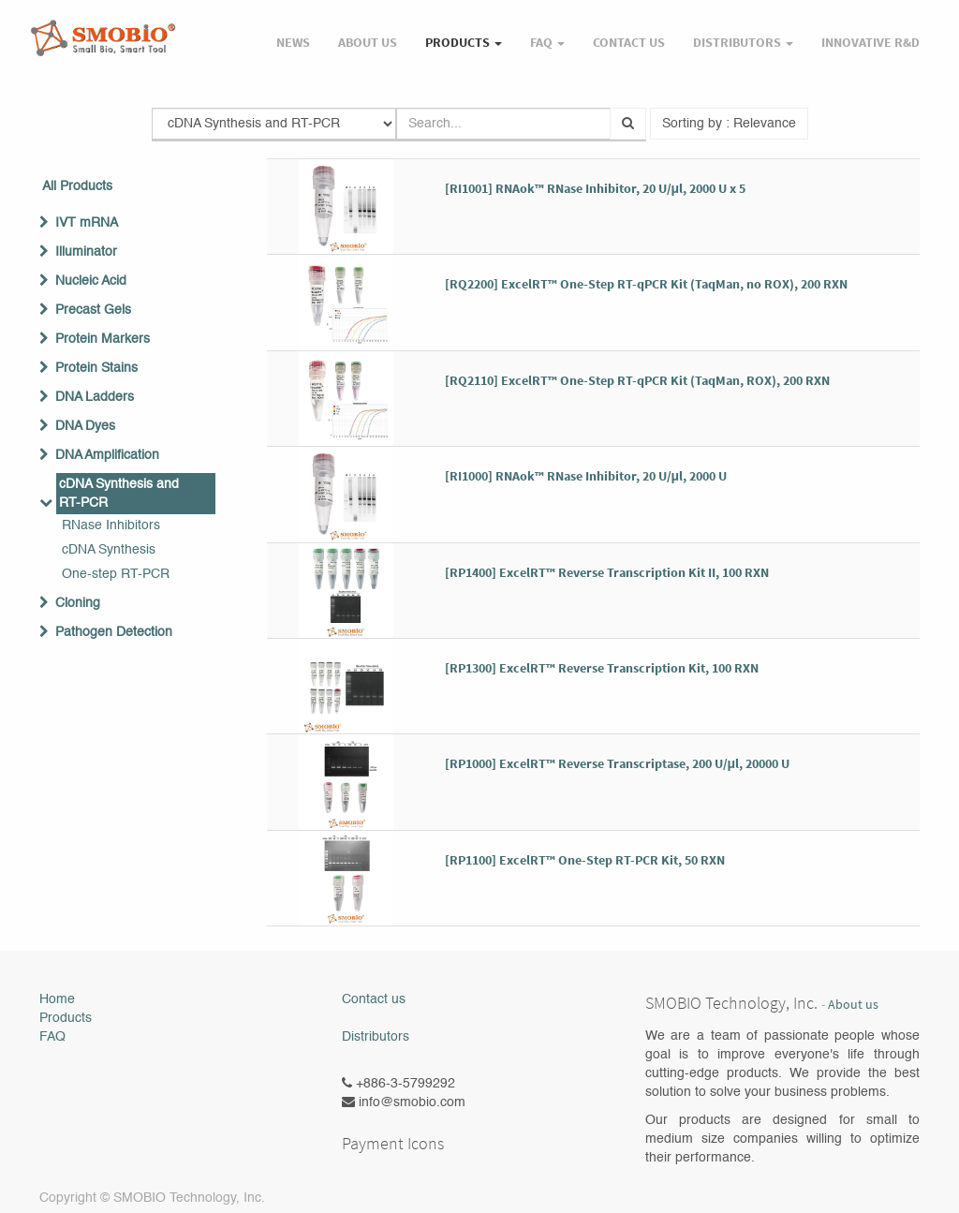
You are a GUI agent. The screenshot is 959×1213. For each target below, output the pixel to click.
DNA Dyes (85, 426)
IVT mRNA (86, 222)
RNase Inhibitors (111, 525)
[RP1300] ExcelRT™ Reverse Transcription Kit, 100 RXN (602, 667)
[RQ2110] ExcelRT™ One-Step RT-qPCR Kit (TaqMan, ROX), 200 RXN (637, 380)
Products (65, 1018)
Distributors (375, 1036)
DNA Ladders (94, 397)
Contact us (374, 999)
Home (57, 999)
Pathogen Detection (113, 632)
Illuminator (86, 252)
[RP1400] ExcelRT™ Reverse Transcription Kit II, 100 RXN (607, 572)
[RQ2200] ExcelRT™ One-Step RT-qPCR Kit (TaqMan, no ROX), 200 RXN (646, 283)
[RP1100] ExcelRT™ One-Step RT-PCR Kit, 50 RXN (585, 859)
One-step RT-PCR (116, 574)
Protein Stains (96, 368)
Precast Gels (93, 310)
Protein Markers (102, 339)
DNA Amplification (107, 455)
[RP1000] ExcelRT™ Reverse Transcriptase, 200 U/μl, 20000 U (617, 763)
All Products (77, 186)
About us (853, 1005)
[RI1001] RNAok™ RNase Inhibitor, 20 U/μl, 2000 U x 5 (595, 188)
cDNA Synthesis (108, 549)
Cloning (77, 603)
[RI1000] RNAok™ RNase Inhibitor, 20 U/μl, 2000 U (586, 475)
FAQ (52, 1036)
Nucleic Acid (90, 281)
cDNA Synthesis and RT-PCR (119, 494)
